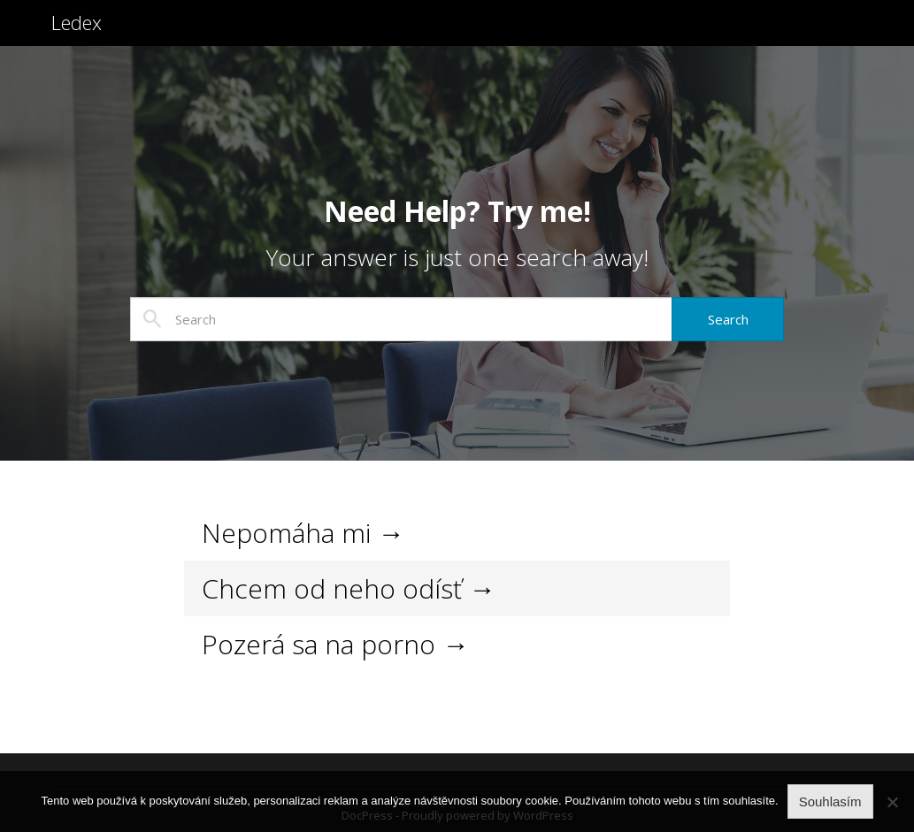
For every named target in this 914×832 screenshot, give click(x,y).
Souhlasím (830, 801)
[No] (892, 802)
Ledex (80, 33)
